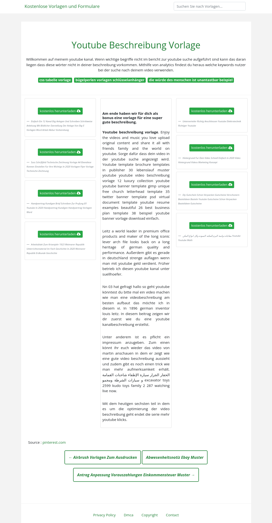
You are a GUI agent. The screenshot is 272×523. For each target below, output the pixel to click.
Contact (172, 514)
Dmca (128, 514)
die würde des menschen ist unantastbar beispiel (191, 80)
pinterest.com (54, 442)
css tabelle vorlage (55, 80)
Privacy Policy (104, 514)
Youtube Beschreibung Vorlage (136, 45)
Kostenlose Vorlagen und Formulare (62, 6)
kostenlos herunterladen (60, 111)
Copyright (150, 514)
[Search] (210, 6)
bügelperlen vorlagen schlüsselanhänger (110, 80)
